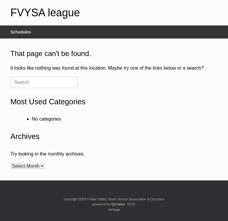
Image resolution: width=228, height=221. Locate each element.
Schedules (20, 32)
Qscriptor (118, 204)
